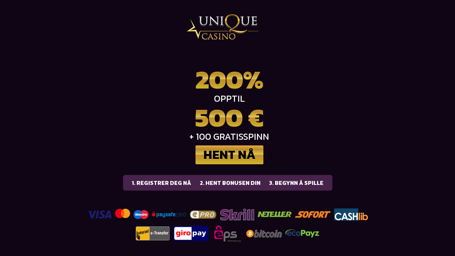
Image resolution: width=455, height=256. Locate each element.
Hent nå (229, 154)
